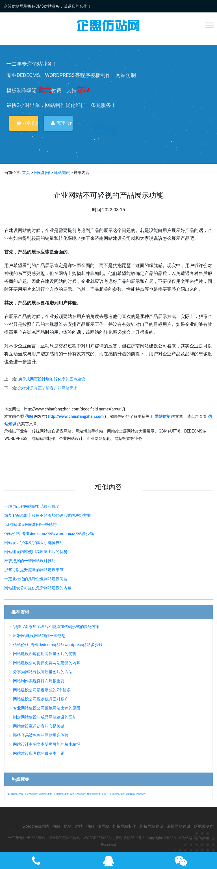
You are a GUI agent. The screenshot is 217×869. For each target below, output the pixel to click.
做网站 (103, 826)
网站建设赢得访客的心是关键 (38, 726)
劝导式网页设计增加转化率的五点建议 (51, 379)
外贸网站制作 (94, 794)
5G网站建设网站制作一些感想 (30, 524)
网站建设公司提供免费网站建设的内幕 (37, 588)
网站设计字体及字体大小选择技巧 (34, 542)
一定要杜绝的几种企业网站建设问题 (36, 579)
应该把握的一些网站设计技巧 (30, 560)
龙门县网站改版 (15, 794)
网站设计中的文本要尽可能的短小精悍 (46, 744)
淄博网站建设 (178, 826)
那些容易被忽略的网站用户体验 (40, 735)
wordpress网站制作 (136, 794)
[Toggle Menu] (209, 25)
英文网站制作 (31, 794)
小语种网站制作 (61, 794)
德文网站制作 (45, 794)
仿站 (103, 794)
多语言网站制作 (78, 794)
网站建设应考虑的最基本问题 (38, 753)
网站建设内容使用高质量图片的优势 (36, 551)
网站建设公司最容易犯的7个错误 (42, 690)
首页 (26, 172)
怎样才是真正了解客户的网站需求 (47, 388)
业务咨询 (27, 123)
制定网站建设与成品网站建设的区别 (44, 717)
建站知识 (62, 172)
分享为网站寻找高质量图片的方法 (42, 672)
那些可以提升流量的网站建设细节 (34, 569)
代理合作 (62, 123)
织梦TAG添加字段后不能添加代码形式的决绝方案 (47, 515)
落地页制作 (204, 826)
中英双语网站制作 (116, 794)
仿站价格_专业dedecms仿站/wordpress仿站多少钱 (49, 533)
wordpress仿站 (36, 826)
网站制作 (42, 172)
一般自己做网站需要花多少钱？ (32, 506)
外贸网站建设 (151, 826)
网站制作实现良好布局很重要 (38, 681)
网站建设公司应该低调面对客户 (40, 699)
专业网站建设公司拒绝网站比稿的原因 (46, 708)
